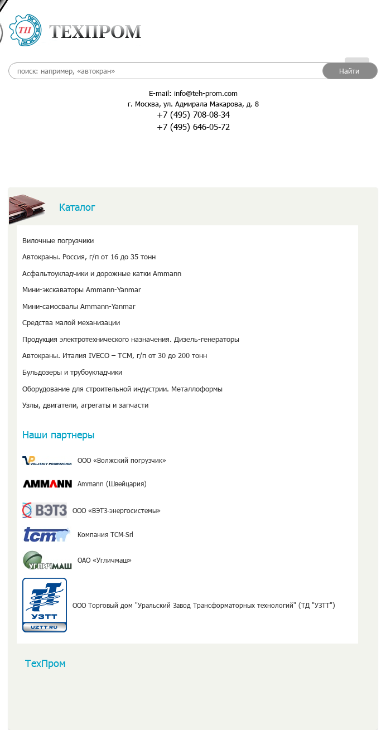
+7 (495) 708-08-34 (193, 114)
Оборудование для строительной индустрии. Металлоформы (122, 388)
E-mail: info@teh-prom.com (193, 93)
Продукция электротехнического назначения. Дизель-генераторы (130, 339)
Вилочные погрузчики (58, 240)
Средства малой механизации (71, 322)
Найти (349, 70)
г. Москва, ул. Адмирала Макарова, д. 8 (193, 103)
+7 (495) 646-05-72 (193, 126)
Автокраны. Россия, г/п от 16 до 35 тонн (89, 256)
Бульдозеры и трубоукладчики (72, 372)
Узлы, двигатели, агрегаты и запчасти (85, 404)
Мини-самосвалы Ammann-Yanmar (79, 306)
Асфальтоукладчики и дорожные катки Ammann (101, 273)
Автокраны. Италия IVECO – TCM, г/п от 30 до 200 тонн (114, 355)
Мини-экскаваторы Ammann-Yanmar (81, 289)
